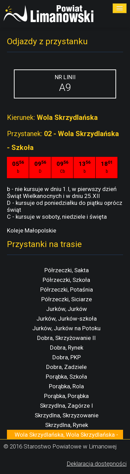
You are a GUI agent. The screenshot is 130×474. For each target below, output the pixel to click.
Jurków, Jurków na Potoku (66, 328)
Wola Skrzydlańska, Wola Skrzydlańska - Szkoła (66, 438)
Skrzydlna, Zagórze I (66, 405)
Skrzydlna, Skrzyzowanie (66, 415)
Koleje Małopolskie (31, 230)
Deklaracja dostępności (97, 463)
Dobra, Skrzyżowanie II (66, 337)
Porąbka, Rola (66, 386)
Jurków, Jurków (66, 308)
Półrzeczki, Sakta (66, 270)
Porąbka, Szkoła (66, 376)
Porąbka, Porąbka (66, 395)
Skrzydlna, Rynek (66, 424)
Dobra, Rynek (66, 347)
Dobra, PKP (66, 357)
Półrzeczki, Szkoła (66, 279)
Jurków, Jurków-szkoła (66, 318)
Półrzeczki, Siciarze (66, 299)
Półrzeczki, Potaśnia (66, 289)
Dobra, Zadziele (66, 366)
